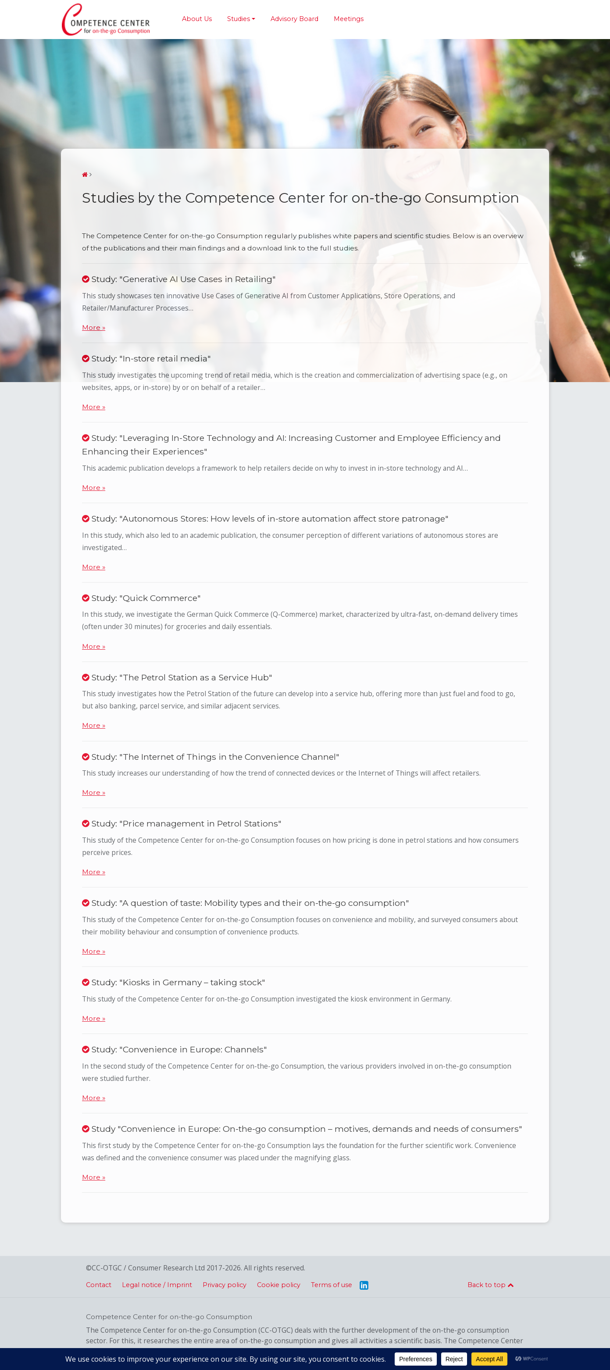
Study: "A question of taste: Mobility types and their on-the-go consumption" (245, 903)
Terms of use (331, 1285)
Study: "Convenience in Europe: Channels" (174, 1049)
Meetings (349, 19)
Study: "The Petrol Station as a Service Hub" (177, 677)
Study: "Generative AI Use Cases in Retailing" (179, 279)
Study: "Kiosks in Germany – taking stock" (173, 982)
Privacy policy (224, 1285)
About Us (197, 19)
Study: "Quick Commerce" (141, 598)
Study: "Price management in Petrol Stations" (182, 823)
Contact (98, 1285)
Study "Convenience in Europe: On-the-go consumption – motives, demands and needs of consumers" (302, 1128)
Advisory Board (294, 19)
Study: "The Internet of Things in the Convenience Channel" (210, 756)
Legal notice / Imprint (157, 1285)
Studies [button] (238, 19)
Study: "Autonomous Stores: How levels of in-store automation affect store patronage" (265, 518)
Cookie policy (278, 1285)
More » (93, 327)
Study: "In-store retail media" (146, 358)
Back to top (490, 1285)
